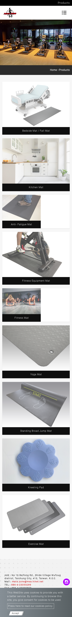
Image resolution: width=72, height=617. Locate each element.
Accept (15, 613)
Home (53, 70)
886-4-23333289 (21, 585)
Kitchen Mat (36, 187)
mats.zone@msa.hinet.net (27, 581)
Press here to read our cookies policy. (30, 606)
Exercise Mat (36, 544)
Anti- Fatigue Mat (21, 224)
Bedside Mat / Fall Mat (36, 130)
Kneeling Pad (36, 487)
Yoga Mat (36, 374)
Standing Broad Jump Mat (36, 430)
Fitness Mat (21, 317)
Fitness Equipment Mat (36, 280)
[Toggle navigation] (64, 13)
